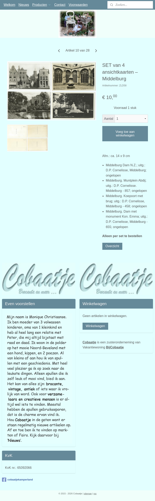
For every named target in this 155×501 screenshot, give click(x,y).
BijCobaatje (115, 347)
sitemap (88, 493)
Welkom (9, 4)
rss (94, 493)
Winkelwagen (95, 326)
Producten (41, 4)
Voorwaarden (78, 4)
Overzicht (112, 246)
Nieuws (24, 4)
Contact (59, 4)
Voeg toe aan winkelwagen (125, 133)
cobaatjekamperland (17, 479)
